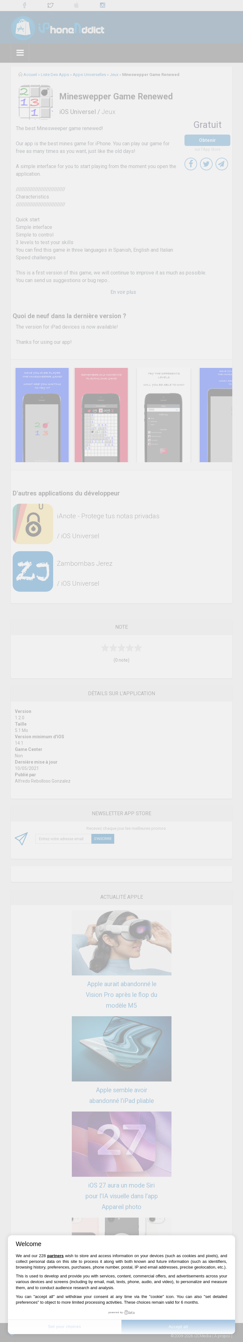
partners (55, 1255)
